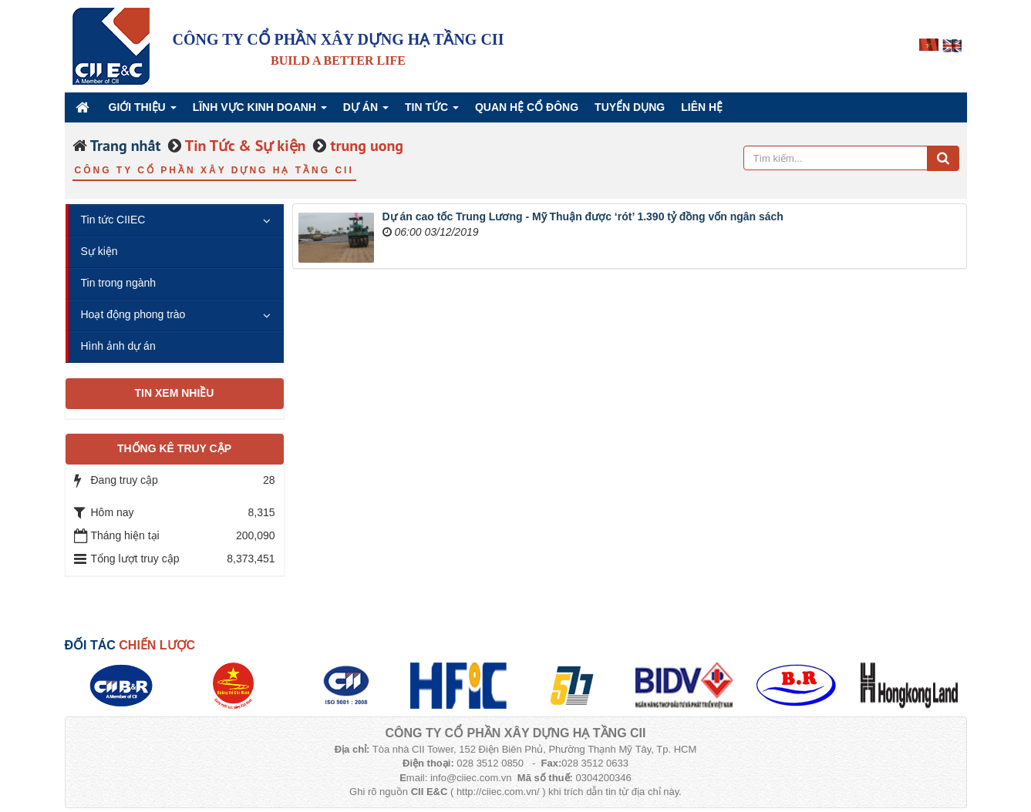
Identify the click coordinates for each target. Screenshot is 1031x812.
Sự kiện (99, 251)
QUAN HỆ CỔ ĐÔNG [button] (526, 107)
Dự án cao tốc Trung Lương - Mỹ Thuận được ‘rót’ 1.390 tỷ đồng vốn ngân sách (582, 216)
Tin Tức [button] (432, 111)
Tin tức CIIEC (113, 219)
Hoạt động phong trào (133, 314)
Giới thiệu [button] (143, 111)
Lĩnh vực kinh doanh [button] (260, 111)
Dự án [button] (366, 111)
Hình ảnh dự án (118, 346)
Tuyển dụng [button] (630, 107)
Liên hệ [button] (702, 107)
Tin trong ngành (119, 283)
